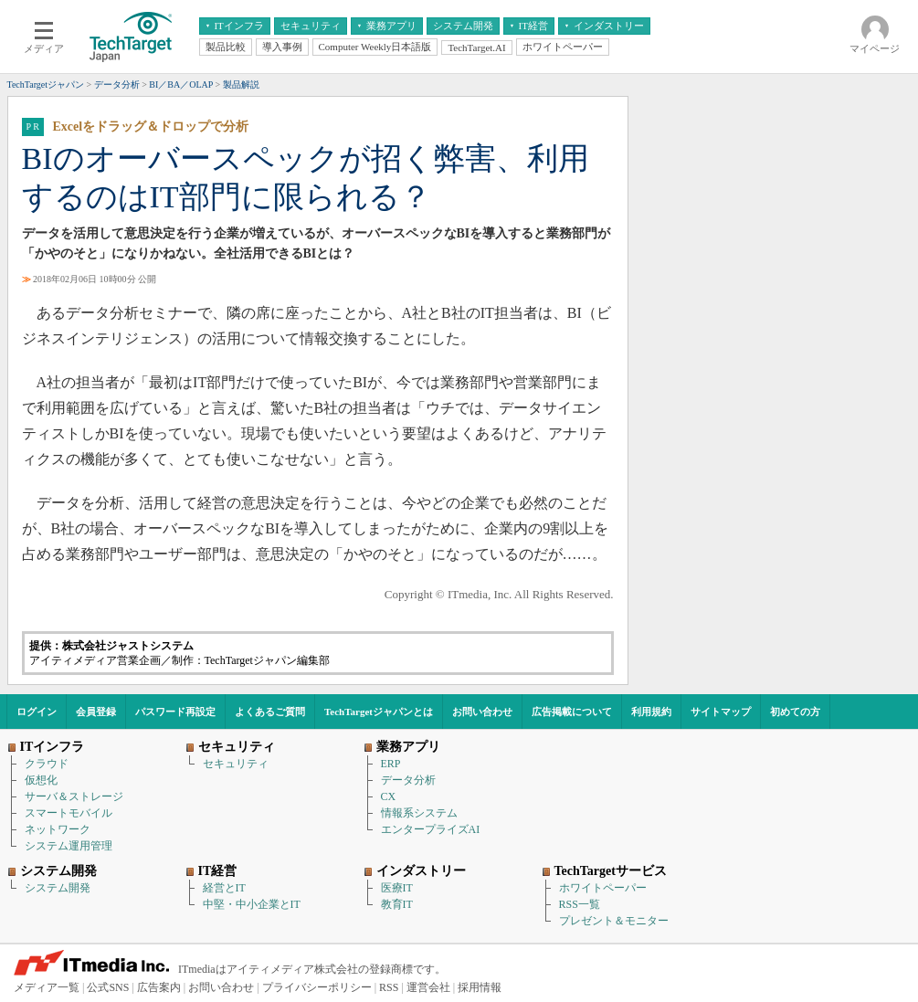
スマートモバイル (68, 813)
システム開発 (57, 887)
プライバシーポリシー (317, 987)
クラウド (47, 763)
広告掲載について (572, 711)
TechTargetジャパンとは (378, 711)
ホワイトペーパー (603, 887)
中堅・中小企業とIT (252, 904)
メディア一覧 (46, 987)
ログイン (36, 711)
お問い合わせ (482, 711)
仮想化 (41, 780)
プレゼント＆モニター (614, 920)
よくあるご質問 (270, 711)
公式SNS (108, 987)
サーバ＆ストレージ (74, 796)
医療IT (397, 887)
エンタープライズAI (430, 829)
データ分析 (408, 780)
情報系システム (419, 813)
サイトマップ (721, 711)
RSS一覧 (579, 904)
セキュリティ (236, 763)
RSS (388, 987)
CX (388, 796)
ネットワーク (57, 829)
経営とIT (224, 887)
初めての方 (795, 711)
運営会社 (428, 987)
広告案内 (159, 987)
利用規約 (651, 711)
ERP (391, 763)
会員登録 (96, 711)
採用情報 (479, 987)
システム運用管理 (68, 845)
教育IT (397, 904)
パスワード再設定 (175, 711)
